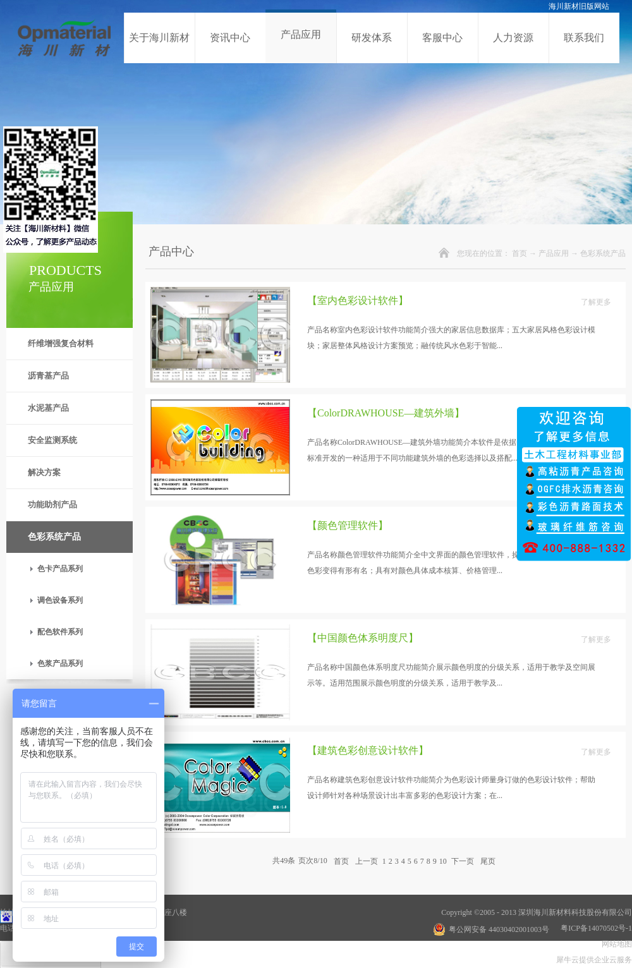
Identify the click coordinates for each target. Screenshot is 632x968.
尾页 (487, 860)
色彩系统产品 (603, 253)
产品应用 (553, 253)
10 (443, 861)
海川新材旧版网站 (579, 6)
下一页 (462, 860)
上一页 (366, 860)
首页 (519, 253)
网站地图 (615, 944)
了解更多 (596, 302)
